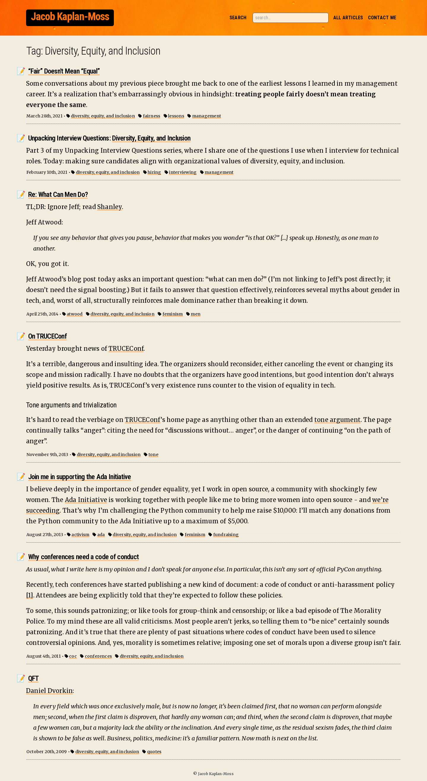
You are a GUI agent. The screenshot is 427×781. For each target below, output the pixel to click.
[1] (29, 595)
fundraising (226, 534)
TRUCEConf (126, 348)
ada (101, 534)
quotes (154, 751)
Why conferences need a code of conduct (83, 557)
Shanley (109, 207)
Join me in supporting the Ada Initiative (79, 477)
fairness (151, 116)
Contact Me (382, 17)
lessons (176, 116)
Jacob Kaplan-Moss (70, 16)
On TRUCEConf (47, 336)
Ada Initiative (86, 499)
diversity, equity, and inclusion (103, 116)
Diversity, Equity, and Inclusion (151, 138)
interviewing (183, 172)
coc (73, 656)
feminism (172, 314)
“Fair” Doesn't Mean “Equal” (64, 71)
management (206, 116)
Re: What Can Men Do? (58, 194)
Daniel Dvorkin (49, 690)
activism (80, 534)
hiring (154, 172)
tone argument (337, 419)
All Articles (348, 17)
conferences (98, 656)
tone (153, 454)
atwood (74, 314)
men (195, 314)
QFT (33, 678)
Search (238, 17)
